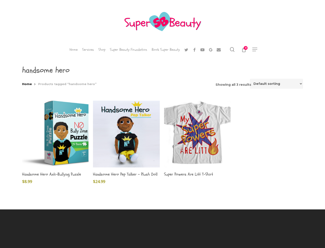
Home (27, 84)
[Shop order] (276, 84)
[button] (255, 49)
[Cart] (243, 49)
